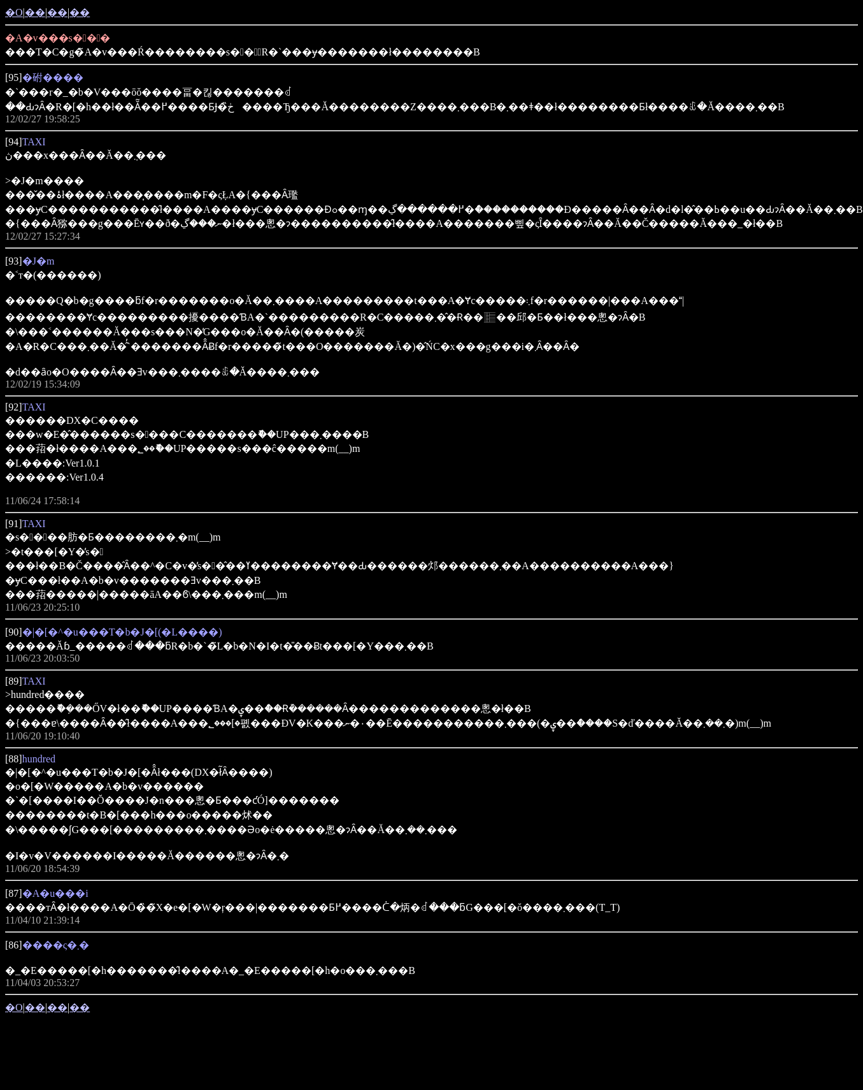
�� (35, 12)
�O (14, 12)
